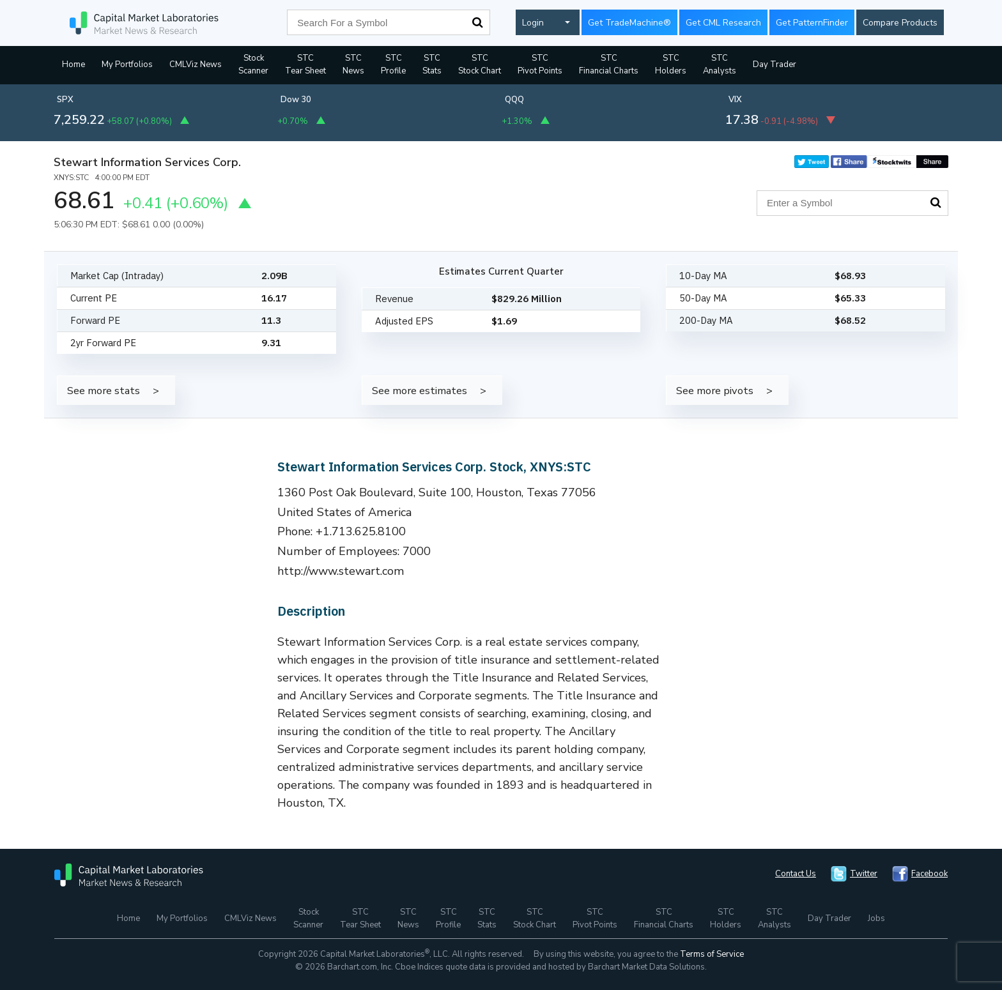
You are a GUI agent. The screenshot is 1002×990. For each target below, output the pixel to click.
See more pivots (714, 390)
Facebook (929, 874)
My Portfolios (127, 64)
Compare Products (900, 23)
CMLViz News (195, 64)
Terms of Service (712, 954)
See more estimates (419, 390)
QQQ (514, 99)
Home (73, 64)
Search (477, 22)
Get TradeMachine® (629, 23)
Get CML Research (723, 23)
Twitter (863, 874)
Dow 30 (296, 99)
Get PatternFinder (812, 23)
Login (533, 23)
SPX (65, 99)
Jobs (876, 918)
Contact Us (795, 874)
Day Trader (774, 64)
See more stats (103, 390)
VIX (735, 99)
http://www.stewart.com (341, 571)
